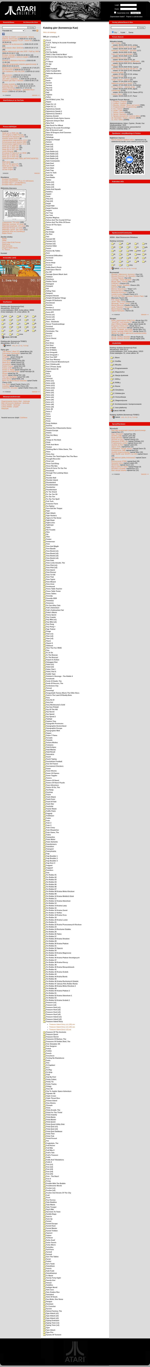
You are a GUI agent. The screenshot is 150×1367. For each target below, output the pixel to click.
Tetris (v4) (48, 395)
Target (47, 203)
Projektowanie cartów (119, 443)
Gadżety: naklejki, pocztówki (121, 329)
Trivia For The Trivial (52, 1112)
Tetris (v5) (48, 397)
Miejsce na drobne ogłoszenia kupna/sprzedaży (129, 333)
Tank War (48, 175)
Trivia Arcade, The (51, 1110)
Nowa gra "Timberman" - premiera (124, 50)
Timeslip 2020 (50, 598)
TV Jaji (47, 64)
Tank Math (48, 168)
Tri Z (46, 1067)
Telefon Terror (50, 281)
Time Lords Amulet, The (54, 563)
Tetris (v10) (49, 383)
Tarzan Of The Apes (52, 225)
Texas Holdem (50, 423)
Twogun (47, 1301)
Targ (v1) (48, 199)
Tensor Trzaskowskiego (54, 324)
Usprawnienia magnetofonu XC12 (14, 140)
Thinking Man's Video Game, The (57, 449)
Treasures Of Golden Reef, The (56, 1041)
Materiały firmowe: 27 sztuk (12, 228)
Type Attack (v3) (51, 1318)
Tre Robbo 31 (50, 946)
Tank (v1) (48, 144)
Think (46, 442)
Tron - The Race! (51, 1176)
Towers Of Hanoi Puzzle (54, 783)
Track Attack (49, 797)
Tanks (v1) (48, 182)
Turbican (48, 1238)
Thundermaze (50, 489)
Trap (46, 854)
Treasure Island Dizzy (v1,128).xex (62, 1024)
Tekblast (48, 277)
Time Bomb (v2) (50, 553)
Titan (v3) (48, 638)
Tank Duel (48, 163)
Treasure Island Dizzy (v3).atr (60, 1029)
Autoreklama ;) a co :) (119, 58)
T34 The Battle (50, 52)
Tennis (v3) (49, 319)
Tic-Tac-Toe (49, 496)
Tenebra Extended (51, 310)
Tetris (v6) (48, 400)
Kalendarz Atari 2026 (10, 86)
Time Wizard (49, 582)
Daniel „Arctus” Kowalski (120, 285)
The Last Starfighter (9, 377)
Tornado (47, 738)
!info (130, 251)
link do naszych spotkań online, (122, 140)
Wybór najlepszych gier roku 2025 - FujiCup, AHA (20, 51)
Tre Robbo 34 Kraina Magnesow (57, 953)
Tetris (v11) (49, 385)
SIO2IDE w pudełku (118, 468)
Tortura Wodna (50, 742)
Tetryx (47, 419)
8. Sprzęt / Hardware (119, 114)
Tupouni (47, 1233)
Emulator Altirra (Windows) (12, 184)
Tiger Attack (49, 513)
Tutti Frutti (48, 1271)
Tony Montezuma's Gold (54, 705)
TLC (46, 59)
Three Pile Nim (50, 466)
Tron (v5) (48, 1174)
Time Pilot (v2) (50, 567)
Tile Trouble (49, 530)
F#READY (115, 283)
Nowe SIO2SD (116, 437)
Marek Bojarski (116, 309)
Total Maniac (49, 750)
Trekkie (47, 1051)
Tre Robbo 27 (50, 936)
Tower (47, 768)
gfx (145, 247)
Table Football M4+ (52, 71)
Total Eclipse (49, 747)
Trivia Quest (49, 1122)
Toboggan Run (50, 662)
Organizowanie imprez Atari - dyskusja (15, 401)
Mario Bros (6, 362)
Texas (46, 421)
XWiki (4, 240)
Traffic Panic (49, 811)
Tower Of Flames (51, 773)
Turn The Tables (50, 1257)
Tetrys (47, 416)
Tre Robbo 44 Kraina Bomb (55, 976)
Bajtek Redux (7, 233)
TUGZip (25, 345)
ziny (130, 265)
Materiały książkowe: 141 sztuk (13, 226)
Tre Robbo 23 (50, 927)
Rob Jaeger (115, 300)
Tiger (46, 511)
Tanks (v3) (48, 187)
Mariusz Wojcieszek (118, 289)
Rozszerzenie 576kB (119, 461)
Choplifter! (6, 357)
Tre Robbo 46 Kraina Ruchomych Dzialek (60, 981)
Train (46, 820)
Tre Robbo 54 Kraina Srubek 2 (56, 1000)
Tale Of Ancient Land (52, 130)
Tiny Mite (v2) (50, 622)
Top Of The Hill (50, 709)
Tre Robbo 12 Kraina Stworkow (56, 901)
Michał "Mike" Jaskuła (119, 281)
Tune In (47, 1216)
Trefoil (47, 1049)
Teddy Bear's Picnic (52, 267)
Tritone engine (7, 167)
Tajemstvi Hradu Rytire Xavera (56, 118)
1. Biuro (115, 357)
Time (46, 544)
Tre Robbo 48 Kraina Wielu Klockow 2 (59, 986)
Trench (47, 1053)
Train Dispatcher (51, 830)
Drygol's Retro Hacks (10, 248)
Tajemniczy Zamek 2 (52, 111)
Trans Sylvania (50, 842)
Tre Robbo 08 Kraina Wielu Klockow (58, 891)
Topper (47, 733)
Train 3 (47, 825)
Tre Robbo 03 (50, 879)
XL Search (6, 249)
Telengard (48, 284)
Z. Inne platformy (119, 407)
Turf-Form (48, 1249)
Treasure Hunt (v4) (52, 1014)
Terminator (49, 329)
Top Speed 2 (49, 716)
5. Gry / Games (117, 109)
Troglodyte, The (50, 1143)
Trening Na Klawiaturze (53, 1058)
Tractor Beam (50, 809)
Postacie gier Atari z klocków (12, 80)
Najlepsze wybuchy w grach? (122, 83)
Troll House (49, 1145)
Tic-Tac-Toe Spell (51, 499)
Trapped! (48, 868)
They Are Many (50, 435)
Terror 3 (47, 336)
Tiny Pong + (49, 627)
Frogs (4, 355)
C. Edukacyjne (118, 393)
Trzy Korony (49, 1200)
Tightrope (48, 525)
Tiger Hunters (50, 515)
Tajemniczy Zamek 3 (52, 113)
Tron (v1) (48, 1164)
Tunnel (47, 1221)
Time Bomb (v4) (50, 558)
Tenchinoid (49, 303)
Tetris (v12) (49, 388)
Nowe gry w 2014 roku (10, 166)
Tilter (46, 537)
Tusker (47, 1261)
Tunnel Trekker (50, 1231)
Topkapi (47, 719)
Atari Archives (7, 246)
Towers (47, 778)
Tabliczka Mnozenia (52, 73)
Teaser (47, 248)
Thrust (47, 475)
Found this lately (117, 72)
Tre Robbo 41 (50, 969)
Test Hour (48, 345)
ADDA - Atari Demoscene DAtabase (124, 237)
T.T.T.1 (47, 50)
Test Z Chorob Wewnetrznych (56, 362)
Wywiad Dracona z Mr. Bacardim (123, 276)
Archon (5, 375)
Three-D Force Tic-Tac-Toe (55, 468)
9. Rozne (115, 386)
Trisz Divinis (49, 1103)
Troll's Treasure (50, 1155)
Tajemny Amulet (51, 116)
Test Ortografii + (51, 355)
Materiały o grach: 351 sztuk (12, 229)
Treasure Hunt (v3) (52, 1012)
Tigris (46, 527)
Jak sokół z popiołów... (10, 79)
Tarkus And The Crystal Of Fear (57, 220)
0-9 (4, 316)
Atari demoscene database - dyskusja (15, 403)
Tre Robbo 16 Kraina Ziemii (55, 910)
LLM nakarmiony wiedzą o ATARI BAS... (126, 61)
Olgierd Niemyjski (117, 311)
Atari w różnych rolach (119, 467)
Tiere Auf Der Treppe (52, 508)
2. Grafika (116, 361)
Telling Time (49, 291)
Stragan (113, 318)
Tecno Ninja (49, 263)
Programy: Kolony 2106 (120, 326)
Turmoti (47, 1254)
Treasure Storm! (51, 1037)
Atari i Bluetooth (117, 434)
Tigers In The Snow (52, 518)
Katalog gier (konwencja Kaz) (12, 306)
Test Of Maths (50, 350)
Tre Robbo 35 (50, 955)
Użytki (123, 32)
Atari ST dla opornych (10, 164)
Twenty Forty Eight (52, 1278)
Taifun (47, 97)
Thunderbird (49, 482)
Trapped (47, 865)
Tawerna (48, 229)
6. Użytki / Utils (116, 110)
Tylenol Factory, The (52, 1311)
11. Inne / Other (117, 120)
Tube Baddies (50, 1202)
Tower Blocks (50, 771)
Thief (46, 437)
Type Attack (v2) (51, 1316)
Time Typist (49, 579)
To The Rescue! (50, 657)
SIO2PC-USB (116, 436)
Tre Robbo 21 (50, 922)
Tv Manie (48, 1275)
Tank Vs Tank (49, 173)
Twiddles (48, 1285)
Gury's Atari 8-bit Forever (11, 242)
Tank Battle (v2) (50, 154)
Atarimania (6, 244)
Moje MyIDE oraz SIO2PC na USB (124, 454)
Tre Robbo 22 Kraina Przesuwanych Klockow (62, 924)
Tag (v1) (47, 88)
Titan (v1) (48, 634)
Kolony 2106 (7, 368)
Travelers (48, 870)
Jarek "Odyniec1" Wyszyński (121, 307)
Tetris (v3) (48, 392)
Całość (7, 345)
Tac (46, 76)
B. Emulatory (117, 390)
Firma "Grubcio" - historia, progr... (123, 87)
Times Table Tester (52, 591)
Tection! (47, 265)
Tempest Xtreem (51, 296)
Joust (4, 359)
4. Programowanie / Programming (123, 107)
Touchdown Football (52, 761)
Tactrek (47, 83)
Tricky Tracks (50, 1084)
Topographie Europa (52, 728)
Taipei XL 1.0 (49, 104)
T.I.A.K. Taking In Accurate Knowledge (59, 43)
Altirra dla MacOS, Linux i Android (123, 47)
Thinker (47, 447)
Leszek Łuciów (116, 294)
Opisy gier (5, 350)
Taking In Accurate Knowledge (56, 128)
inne (20, 334)
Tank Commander (51, 161)
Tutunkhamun (50, 1273)
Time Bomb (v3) (50, 556)
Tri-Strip (47, 1072)
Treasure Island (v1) (52, 1017)
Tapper (47, 194)
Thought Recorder (51, 459)
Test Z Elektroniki (51, 364)
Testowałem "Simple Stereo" (121, 448)
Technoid (48, 258)
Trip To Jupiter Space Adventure (57, 1091)
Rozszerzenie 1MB (118, 450)
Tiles (46, 532)
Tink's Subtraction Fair (53, 610)
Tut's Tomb (49, 1264)
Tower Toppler (50, 775)
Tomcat (47, 688)
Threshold (48, 471)
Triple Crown (49, 1096)
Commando (6, 360)
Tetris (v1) (48, 381)
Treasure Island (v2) (52, 1019)
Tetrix (46, 414)
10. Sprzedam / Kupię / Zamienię (123, 118)
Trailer (47, 818)
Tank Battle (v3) (50, 156)
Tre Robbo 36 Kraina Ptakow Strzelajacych (61, 958)
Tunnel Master (50, 1228)
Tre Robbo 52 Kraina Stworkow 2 (57, 995)
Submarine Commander (11, 353)
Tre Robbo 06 (50, 887)
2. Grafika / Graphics (119, 103)
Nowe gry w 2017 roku (10, 149)
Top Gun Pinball (51, 707)
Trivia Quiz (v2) (50, 1129)
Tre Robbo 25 (50, 932)
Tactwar (47, 85)
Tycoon (47, 1309)
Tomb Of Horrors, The (53, 683)
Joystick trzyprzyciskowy (120, 452)
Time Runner (49, 572)
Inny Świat (6, 384)
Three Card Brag (51, 463)
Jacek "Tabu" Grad (118, 301)
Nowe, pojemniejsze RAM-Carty (123, 320)
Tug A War (48, 1209)
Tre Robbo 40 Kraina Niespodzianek (58, 967)
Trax (46, 872)
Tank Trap (48, 170)
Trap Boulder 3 (50, 861)
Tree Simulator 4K (51, 1044)
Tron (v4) (48, 1171)
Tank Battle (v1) (50, 151)
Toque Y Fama (50, 735)
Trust (46, 1197)
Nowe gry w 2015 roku (10, 157)
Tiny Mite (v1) (50, 619)
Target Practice (50, 208)
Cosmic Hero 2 (116, 94)
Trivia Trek (48, 1136)
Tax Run (47, 234)
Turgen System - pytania (120, 80)
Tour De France (50, 764)
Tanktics (48, 192)
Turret (47, 1259)
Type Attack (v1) (51, 1313)
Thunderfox (49, 487)
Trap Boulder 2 (50, 858)
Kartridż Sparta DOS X (10, 138)
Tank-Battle (49, 177)
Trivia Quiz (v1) (50, 1126)
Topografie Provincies (53, 723)
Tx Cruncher (49, 1306)
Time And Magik (51, 546)
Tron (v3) (48, 1169)
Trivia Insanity (50, 1115)
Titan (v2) (48, 636)
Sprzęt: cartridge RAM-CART (122, 331)
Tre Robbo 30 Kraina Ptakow (55, 943)
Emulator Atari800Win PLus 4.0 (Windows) (18, 181)
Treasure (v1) (49, 1002)
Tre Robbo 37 (50, 960)
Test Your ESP (50, 357)
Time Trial (48, 577)
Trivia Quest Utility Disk (54, 1124)
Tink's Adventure (51, 608)
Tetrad (47, 376)
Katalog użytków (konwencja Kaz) (123, 348)
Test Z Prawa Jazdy (52, 367)
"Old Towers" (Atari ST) (10, 351)
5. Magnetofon (118, 372)
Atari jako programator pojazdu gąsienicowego (19, 64)
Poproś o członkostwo (134, 16)
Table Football (50, 69)
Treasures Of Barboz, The (54, 1039)
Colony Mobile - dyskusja (10, 405)
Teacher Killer (50, 246)
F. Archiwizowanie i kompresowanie (126, 404)
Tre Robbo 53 (50, 998)
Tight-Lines (49, 523)
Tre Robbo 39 (50, 965)
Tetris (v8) (48, 404)
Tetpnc (47, 371)
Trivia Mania (49, 1117)
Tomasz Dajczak (117, 278)
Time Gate (48, 560)
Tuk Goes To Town (51, 1212)
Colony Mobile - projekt (9, 407)
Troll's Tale (48, 1153)
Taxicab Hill (49, 239)
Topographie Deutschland (54, 726)
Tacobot (47, 78)
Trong (47, 1181)
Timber (47, 539)
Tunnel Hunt (49, 1226)
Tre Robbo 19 (50, 917)
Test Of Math (49, 348)
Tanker (47, 180)
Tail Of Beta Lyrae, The (53, 99)
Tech (46, 253)
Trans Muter (49, 839)
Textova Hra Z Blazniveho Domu (57, 428)
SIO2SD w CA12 (117, 439)
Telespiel (48, 286)
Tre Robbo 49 (50, 988)
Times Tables (49, 593)
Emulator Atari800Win (10, 179)
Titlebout (48, 646)
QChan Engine (7, 169)
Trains (47, 835)
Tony (46, 698)
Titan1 (47, 641)
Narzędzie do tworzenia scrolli (13, 137)
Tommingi (48, 690)
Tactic (47, 80)
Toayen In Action (51, 660)
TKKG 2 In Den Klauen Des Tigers (58, 57)
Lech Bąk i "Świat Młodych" (121, 280)
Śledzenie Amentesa (119, 292)
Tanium (47, 142)
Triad (46, 1074)
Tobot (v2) (48, 667)
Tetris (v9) (48, 407)
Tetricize (48, 378)
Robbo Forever (7, 366)
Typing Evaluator (51, 1320)
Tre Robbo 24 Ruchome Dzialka (57, 929)
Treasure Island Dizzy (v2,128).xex (62, 1027)
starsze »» (36, 95)
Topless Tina (49, 721)
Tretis (46, 1060)
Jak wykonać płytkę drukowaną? (123, 457)
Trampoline (49, 837)
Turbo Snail (49, 1240)
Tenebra (47, 305)
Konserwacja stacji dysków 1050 (14, 142)
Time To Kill (49, 575)
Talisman (48, 135)
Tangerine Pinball (51, 140)
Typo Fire (48, 1332)
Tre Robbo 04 (50, 882)
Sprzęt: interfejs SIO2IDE (120, 337)
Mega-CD (114, 65)
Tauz (46, 227)
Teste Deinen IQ (50, 369)
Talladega (48, 137)
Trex (46, 1063)
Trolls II (47, 1162)
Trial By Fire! (49, 1077)
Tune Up (47, 1219)
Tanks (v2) (48, 184)
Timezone (48, 603)
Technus (48, 260)
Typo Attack (49, 1330)
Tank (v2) (48, 147)
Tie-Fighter (49, 506)
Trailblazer (48, 816)
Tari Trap (48, 213)
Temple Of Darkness (52, 300)
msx (138, 254)
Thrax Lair (48, 461)
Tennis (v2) (49, 317)
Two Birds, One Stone (53, 1299)
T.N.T (46, 45)
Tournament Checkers (53, 766)
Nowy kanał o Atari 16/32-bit (12, 48)
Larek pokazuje (8, 151)
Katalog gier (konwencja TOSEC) (14, 341)
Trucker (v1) (49, 1188)
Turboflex (48, 1247)
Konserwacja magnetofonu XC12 (14, 144)
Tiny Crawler (49, 617)
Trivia (46, 1108)
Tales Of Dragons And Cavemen (57, 132)
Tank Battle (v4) (50, 158)
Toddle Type (49, 674)
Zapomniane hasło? (117, 16)
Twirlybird (48, 1294)
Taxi (46, 236)
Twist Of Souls (50, 1297)
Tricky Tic (48, 1082)
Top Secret (48, 712)
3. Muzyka (116, 365)
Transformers (50, 844)
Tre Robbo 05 (50, 884)
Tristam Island (50, 1101)
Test (46, 340)
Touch (47, 757)
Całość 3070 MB (9, 337)
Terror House (49, 338)
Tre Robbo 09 (50, 894)
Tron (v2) (48, 1167)
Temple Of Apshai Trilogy (54, 298)
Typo (46, 1327)
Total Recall (49, 752)
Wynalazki (114, 428)
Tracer (47, 794)
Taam (46, 66)
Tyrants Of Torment (52, 1335)
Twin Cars (48, 1290)
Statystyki (4, 408)
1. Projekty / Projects (119, 101)
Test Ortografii (50, 352)
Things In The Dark (52, 440)
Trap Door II (49, 863)
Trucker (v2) (49, 1190)
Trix (46, 1141)
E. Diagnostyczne (119, 400)
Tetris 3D (48, 409)
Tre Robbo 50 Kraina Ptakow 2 (56, 991)
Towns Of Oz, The (51, 787)
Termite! (47, 333)
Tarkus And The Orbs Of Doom (56, 222)
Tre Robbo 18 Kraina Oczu (55, 915)
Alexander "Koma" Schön (120, 303)
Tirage (47, 631)
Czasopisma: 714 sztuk (11, 222)
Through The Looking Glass (55, 473)
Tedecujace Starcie (52, 269)
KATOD (114, 287)
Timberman (49, 541)
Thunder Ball (49, 478)
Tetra (46, 373)
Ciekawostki (115, 90)
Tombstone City (50, 686)
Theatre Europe (50, 430)
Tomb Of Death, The (52, 681)
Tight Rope (49, 520)
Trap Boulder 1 (50, 856)
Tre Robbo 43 (50, 974)
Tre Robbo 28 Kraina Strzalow (56, 939)
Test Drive (48, 343)
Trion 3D (48, 1089)
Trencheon (48, 1056)
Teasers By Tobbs (51, 251)
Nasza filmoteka (8, 88)
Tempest (48, 293)
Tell (46, 288)
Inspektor (5, 386)
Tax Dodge (48, 232)
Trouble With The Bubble (54, 1183)
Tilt (45, 534)
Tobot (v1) (48, 664)
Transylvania (49, 851)
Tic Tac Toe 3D (50, 494)
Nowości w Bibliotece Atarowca (13, 60)
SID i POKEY (116, 43)
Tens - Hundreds (51, 321)
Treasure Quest (50, 1034)
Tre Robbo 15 (50, 908)
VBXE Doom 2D (117, 76)
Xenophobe (6, 364)
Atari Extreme (7, 75)
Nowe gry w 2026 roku (10, 133)
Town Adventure (51, 785)
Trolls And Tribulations (53, 1160)
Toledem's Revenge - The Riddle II (58, 676)
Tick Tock (48, 501)
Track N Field (49, 802)
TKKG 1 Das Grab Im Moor (55, 54)
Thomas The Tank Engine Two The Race (60, 456)
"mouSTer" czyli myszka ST (121, 322)
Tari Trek (48, 215)
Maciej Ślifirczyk (117, 305)
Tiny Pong (48, 624)
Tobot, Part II (49, 671)
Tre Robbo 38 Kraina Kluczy (55, 962)
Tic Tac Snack (50, 492)
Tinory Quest (49, 615)
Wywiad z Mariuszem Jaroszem (123, 274)
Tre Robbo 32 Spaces (53, 948)
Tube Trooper (50, 1207)
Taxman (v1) (49, 241)
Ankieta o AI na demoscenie (12, 44)
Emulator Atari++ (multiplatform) (14, 183)
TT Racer (48, 61)
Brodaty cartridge (8, 55)
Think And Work (51, 444)
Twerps (47, 1283)
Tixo (46, 650)
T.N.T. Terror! (49, 47)
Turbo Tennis (49, 1242)
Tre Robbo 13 (50, 903)
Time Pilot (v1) (50, 565)
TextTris (47, 426)
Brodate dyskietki (8, 84)
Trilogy (47, 1086)
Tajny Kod (48, 123)
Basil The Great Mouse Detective (14, 380)
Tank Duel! (48, 165)
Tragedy (47, 813)
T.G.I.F (47, 40)
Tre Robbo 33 (50, 950)
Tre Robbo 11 (50, 898)
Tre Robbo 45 (50, 979)
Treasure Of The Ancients (54, 1032)
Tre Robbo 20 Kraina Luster (55, 920)
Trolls (46, 1157)
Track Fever (49, 799)
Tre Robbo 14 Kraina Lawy (55, 906)
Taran (46, 196)
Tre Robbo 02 (50, 877)
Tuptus (47, 1235)
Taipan (47, 102)
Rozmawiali (114, 272)
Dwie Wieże (6, 379)
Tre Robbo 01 (50, 875)
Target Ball (48, 206)
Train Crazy (49, 827)
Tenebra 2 (48, 307)
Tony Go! (48, 702)
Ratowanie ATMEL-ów (119, 441)
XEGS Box (115, 465)
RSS (35, 31)
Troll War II (48, 1150)
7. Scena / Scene (117, 112)
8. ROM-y (116, 382)
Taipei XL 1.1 (49, 106)
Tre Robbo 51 (50, 993)
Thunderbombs (50, 485)
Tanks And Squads (52, 189)
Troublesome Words (52, 1186)
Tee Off (47, 272)
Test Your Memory (51, 359)
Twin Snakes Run (51, 1292)
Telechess (48, 279)
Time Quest (49, 570)
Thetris (47, 433)
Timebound (49, 586)
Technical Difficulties (52, 255)
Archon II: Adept (8, 370)
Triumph (47, 1105)
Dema (131, 32)
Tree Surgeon (50, 1046)
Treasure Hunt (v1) (52, 1007)
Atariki (4, 239)
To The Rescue (50, 655)
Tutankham (49, 1266)
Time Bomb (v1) (50, 551)
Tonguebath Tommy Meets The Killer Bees (61, 693)
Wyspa (4, 373)
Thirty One (48, 454)
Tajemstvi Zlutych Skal (53, 121)
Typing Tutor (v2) (51, 1325)
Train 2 (47, 823)
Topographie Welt (51, 731)
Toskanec (48, 745)
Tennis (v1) (49, 315)
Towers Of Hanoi (51, 780)
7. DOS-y (115, 379)
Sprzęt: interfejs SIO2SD (120, 338)
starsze (37, 173)
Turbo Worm (49, 1245)
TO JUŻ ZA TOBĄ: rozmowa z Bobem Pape (127, 296)
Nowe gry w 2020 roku (10, 146)
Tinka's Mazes (50, 612)
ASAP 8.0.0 (6, 77)
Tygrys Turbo (116, 447)
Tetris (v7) (48, 402)
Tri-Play (47, 1070)
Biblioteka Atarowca (9, 188)
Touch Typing (50, 759)
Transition (48, 846)
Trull (46, 1195)
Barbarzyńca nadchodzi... (11, 68)
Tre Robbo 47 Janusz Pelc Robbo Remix (60, 984)
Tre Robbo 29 (50, 941)
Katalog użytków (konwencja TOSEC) (124, 415)
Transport (48, 849)
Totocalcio (48, 754)
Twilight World (50, 1287)
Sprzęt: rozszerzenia (119, 328)
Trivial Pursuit (50, 1138)
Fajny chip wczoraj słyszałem (122, 54)
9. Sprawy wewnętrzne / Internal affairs (125, 116)
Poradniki (4, 131)
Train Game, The (51, 832)
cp (144, 243)
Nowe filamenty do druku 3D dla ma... (125, 69)
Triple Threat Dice (51, 1098)
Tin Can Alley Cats (51, 605)
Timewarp (48, 600)
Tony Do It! (49, 700)
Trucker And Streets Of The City (57, 1193)
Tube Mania (49, 1205)
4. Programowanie (119, 368)
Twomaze (48, 1304)
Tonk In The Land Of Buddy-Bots (57, 695)
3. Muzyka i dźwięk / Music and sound (125, 105)
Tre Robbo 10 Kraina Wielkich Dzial (58, 896)
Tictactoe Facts (50, 504)
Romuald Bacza (117, 291)
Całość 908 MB (118, 410)
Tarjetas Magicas (51, 217)
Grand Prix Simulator (10, 388)
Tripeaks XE (49, 1093)
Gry (115, 32)
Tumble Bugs (49, 1214)
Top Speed (48, 714)
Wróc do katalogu (49, 32)
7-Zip (20, 345)
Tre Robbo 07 (50, 889)
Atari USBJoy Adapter (119, 324)
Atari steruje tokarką (118, 470)
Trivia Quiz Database (52, 1131)
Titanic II (48, 643)
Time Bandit (49, 548)
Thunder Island (50, 480)
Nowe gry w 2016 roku (10, 155)
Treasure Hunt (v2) (52, 1010)
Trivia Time (49, 1134)
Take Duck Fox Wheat (53, 125)
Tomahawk (48, 679)
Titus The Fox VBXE (52, 648)
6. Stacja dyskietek (119, 375)
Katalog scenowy (116, 241)
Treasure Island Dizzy (53, 1021)
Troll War (48, 1148)
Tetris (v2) (48, 390)
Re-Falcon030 (7, 70)
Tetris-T (47, 411)
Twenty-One (49, 1280)
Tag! (46, 92)
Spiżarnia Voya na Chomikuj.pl (13, 231)
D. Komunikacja (118, 397)
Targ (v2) (48, 201)
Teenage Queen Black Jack (55, 274)
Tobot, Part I (49, 669)
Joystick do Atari (117, 445)
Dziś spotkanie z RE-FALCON (13, 71)
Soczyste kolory (117, 463)
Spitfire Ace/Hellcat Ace (11, 371)
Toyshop (48, 792)
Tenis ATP (48, 312)
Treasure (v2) (49, 1005)
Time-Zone (48, 584)
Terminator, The (50, 331)
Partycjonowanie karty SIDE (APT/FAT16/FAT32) (20, 158)
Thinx (46, 452)
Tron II (47, 1179)
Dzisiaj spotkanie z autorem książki (15, 57)
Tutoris (47, 1268)
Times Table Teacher (52, 589)
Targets (47, 210)
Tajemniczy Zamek (51, 109)
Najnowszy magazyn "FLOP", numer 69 (17, 40)
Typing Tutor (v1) (51, 1323)
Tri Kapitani (49, 1065)
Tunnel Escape (50, 1223)
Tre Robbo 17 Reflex (52, 913)
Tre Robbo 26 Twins (52, 934)
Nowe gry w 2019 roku (10, 147)
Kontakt (4, 253)
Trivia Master (49, 1119)
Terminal (48, 326)
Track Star (48, 804)
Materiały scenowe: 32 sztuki (13, 224)
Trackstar (48, 806)
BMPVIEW (6, 162)
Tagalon (47, 95)
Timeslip (48, 596)
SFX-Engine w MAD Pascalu (12, 135)
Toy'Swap (48, 790)
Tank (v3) (48, 149)
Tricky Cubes (49, 1079)
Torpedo (47, 740)
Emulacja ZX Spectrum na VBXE (14, 153)
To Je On (48, 652)
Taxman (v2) (49, 244)
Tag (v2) (47, 90)
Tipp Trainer (49, 629)
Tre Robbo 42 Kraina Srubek (55, 972)
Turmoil (47, 1252)
